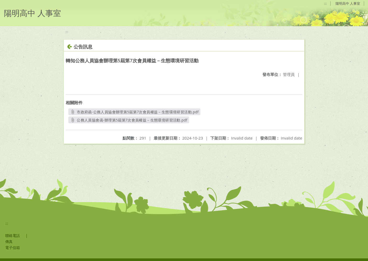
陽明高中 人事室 (348, 3)
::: (325, 3)
